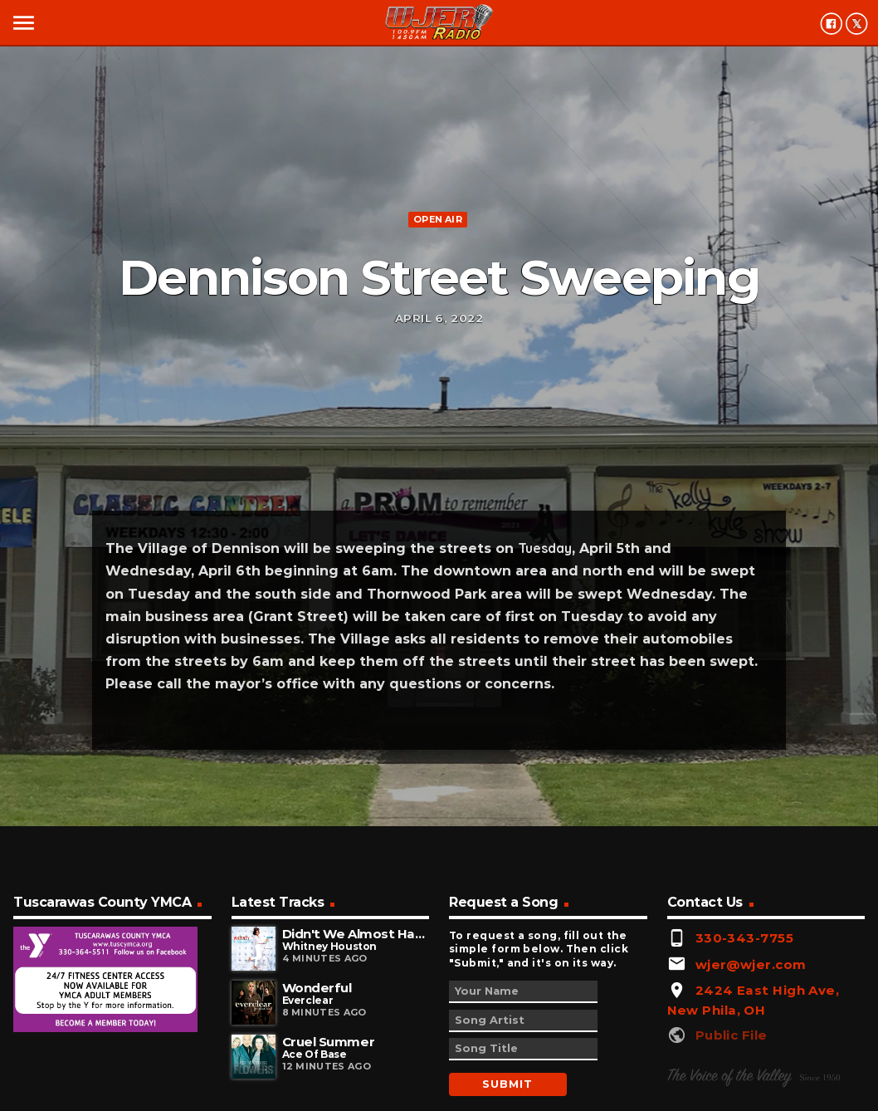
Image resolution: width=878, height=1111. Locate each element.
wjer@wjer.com (751, 964)
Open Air (437, 219)
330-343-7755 (744, 938)
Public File (731, 1035)
